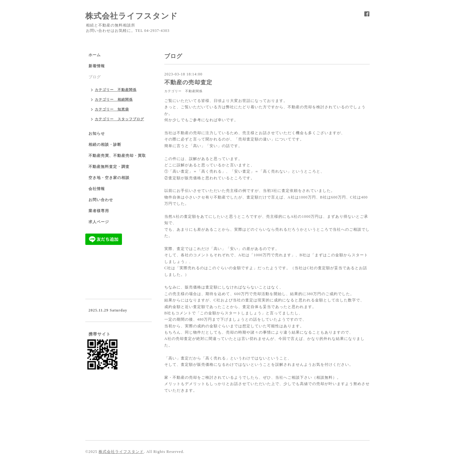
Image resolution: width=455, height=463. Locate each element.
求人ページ (98, 222)
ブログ (94, 77)
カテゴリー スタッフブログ (119, 119)
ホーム (94, 55)
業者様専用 (98, 211)
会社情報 (96, 189)
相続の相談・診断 (104, 144)
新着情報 (96, 66)
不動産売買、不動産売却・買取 (117, 155)
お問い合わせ (100, 200)
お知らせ (96, 133)
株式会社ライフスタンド (131, 16)
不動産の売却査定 (188, 82)
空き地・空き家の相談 (109, 177)
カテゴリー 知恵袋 (112, 109)
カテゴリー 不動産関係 (183, 91)
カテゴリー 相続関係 (114, 99)
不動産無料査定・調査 (109, 166)
